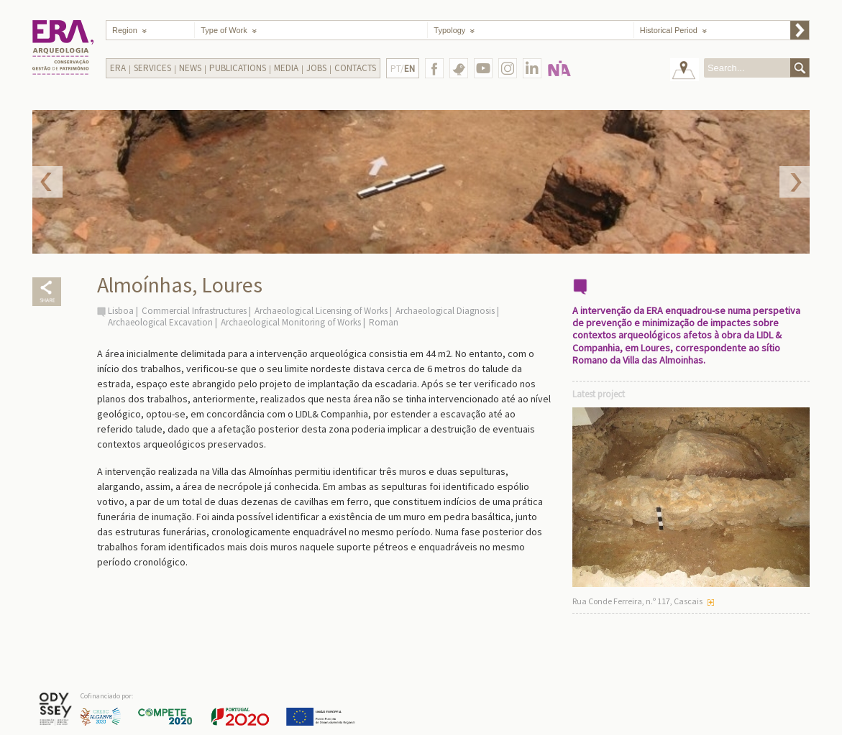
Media (286, 68)
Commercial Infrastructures (194, 311)
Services (152, 68)
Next (794, 182)
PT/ (402, 69)
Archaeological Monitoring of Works (291, 322)
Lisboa (121, 311)
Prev (47, 182)
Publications (237, 68)
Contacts (355, 68)
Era (118, 68)
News (190, 68)
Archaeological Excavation (160, 322)
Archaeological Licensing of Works (321, 311)
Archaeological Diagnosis (445, 311)
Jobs (316, 68)
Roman (383, 322)
